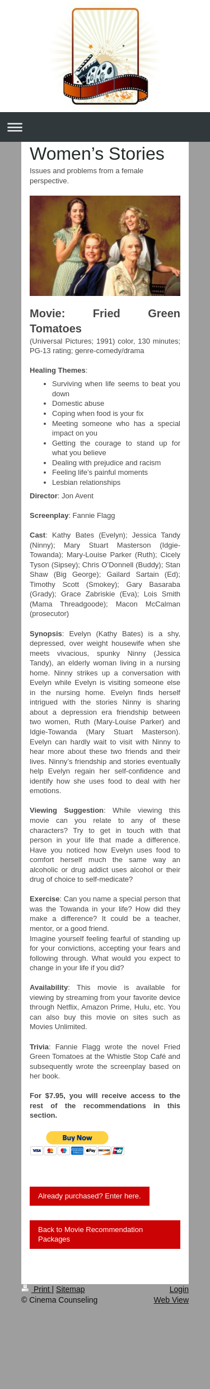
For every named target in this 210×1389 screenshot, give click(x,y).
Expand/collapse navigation (105, 127)
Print (36, 1289)
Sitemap (70, 1289)
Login (179, 1289)
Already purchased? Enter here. (89, 1196)
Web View (171, 1299)
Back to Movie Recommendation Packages (90, 1234)
